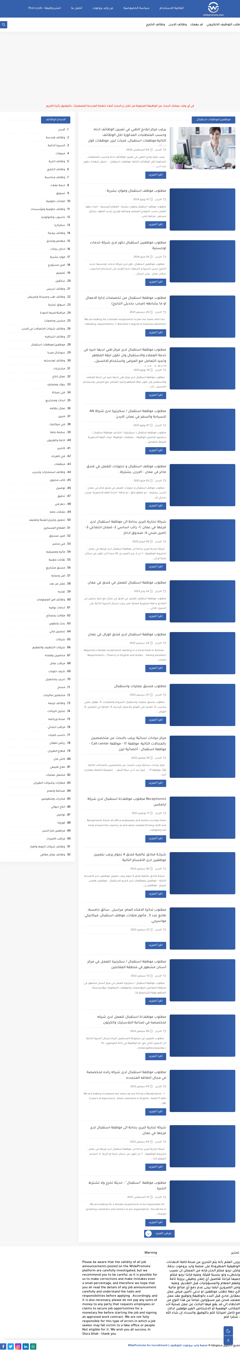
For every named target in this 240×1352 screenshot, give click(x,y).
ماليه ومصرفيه (55, 552)
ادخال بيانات (57, 249)
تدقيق (61, 496)
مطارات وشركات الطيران (49, 783)
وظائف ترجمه (56, 703)
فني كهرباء (58, 456)
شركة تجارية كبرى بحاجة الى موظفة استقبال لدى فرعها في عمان (128, 1130)
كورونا (61, 823)
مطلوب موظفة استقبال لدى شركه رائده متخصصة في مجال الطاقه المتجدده (126, 1075)
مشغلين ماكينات (54, 695)
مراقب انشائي (56, 727)
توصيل (60, 488)
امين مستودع (56, 265)
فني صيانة (58, 392)
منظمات (59, 464)
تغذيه (61, 592)
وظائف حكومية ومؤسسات (47, 209)
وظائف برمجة (56, 233)
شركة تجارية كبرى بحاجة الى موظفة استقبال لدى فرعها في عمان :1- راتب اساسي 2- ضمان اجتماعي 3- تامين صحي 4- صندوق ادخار (125, 527)
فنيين (61, 416)
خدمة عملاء (58, 185)
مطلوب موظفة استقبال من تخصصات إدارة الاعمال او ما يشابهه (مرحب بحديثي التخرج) (126, 301)
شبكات (60, 639)
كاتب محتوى (57, 480)
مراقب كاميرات (55, 839)
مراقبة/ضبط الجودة (52, 313)
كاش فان (59, 759)
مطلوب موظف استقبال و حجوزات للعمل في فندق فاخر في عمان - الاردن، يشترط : (126, 469)
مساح (61, 687)
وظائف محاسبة (55, 177)
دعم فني (60, 504)
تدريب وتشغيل (55, 679)
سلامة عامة (57, 432)
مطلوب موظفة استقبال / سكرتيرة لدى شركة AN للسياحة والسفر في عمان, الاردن (128, 414)
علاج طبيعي (57, 767)
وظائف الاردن (178, 24)
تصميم (60, 273)
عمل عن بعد (57, 584)
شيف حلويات (56, 671)
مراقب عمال (57, 663)
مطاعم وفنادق (55, 241)
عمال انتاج (58, 376)
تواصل (60, 815)
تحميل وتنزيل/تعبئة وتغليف (47, 520)
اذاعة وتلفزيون (56, 440)
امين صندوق (57, 536)
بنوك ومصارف (56, 384)
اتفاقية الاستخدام (172, 8)
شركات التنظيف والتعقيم (48, 647)
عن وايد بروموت (102, 8)
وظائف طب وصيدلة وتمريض (46, 297)
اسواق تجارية (56, 305)
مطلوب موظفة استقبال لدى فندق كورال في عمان (127, 635)
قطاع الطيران (56, 751)
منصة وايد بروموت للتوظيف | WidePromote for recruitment (168, 1345)
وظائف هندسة (55, 137)
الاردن (160, 150)
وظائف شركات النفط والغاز (47, 847)
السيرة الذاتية (56, 145)
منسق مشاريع (55, 568)
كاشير (61, 448)
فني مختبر (58, 544)
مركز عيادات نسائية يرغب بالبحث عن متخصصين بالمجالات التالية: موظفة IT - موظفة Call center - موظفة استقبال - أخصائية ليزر (127, 744)
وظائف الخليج (155, 24)
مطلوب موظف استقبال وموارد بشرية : (135, 191)
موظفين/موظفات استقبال (48, 345)
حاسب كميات (56, 735)
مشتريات (59, 369)
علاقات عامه (57, 512)
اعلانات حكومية (55, 201)
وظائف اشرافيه (55, 337)
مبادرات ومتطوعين (53, 799)
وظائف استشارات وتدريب (48, 472)
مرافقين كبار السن (53, 831)
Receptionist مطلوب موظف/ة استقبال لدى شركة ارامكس (126, 802)
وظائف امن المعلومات (51, 600)
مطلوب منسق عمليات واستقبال (140, 687)
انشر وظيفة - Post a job (44, 8)
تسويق (60, 193)
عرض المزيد (159, 1233)
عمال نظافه (57, 408)
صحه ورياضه (56, 719)
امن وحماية (58, 576)
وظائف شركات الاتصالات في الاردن (43, 329)
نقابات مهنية (57, 560)
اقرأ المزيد (156, 175)
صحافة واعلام (56, 791)
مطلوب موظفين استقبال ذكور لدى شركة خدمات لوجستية (128, 246)
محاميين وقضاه (55, 655)
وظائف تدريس (55, 289)
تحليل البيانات (56, 711)
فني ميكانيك (57, 424)
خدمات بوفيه (57, 608)
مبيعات (60, 153)
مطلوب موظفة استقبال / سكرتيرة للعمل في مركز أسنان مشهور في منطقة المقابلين (126, 965)
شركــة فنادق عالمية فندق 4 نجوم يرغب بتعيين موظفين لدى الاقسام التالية (130, 857)
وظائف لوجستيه (54, 361)
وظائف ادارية (57, 161)
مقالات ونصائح (55, 616)
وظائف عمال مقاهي (52, 855)
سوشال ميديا (56, 353)
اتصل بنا (76, 8)
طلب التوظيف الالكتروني (223, 24)
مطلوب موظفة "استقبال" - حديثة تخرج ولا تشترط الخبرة (127, 1186)
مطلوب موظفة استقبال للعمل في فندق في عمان (127, 583)
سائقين (60, 281)
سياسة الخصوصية (137, 8)
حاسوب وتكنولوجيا (53, 217)
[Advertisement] (120, 68)
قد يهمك (196, 24)
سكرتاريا (59, 225)
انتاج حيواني (58, 807)
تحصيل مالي (57, 631)
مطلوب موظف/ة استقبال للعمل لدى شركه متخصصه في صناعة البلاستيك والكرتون (131, 1020)
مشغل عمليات (55, 775)
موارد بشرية (57, 257)
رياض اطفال (57, 743)
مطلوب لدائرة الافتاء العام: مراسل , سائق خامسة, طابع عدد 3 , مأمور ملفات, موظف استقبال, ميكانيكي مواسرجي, (125, 915)
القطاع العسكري (54, 528)
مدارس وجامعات (54, 321)
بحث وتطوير (57, 623)
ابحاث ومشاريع (55, 400)
